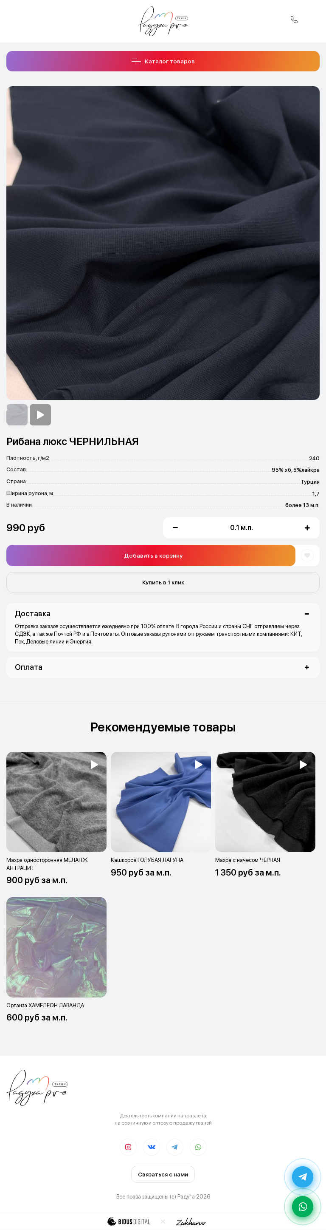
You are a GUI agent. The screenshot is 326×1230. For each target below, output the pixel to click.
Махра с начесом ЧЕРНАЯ (247, 860)
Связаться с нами (163, 1174)
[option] (17, 414)
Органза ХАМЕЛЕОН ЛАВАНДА (45, 1005)
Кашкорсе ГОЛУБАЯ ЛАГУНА (147, 860)
